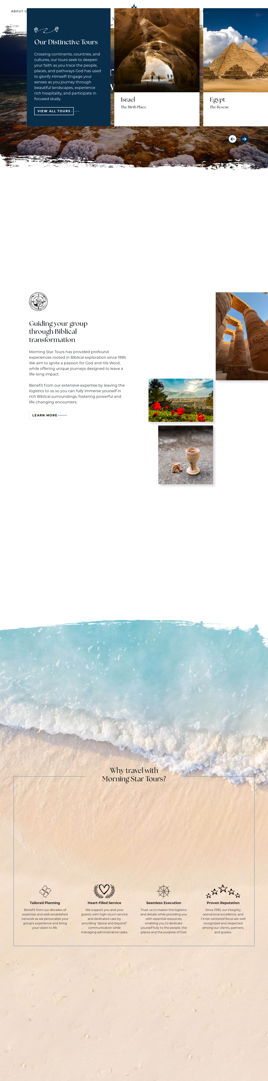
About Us (20, 11)
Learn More (46, 415)
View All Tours (56, 111)
